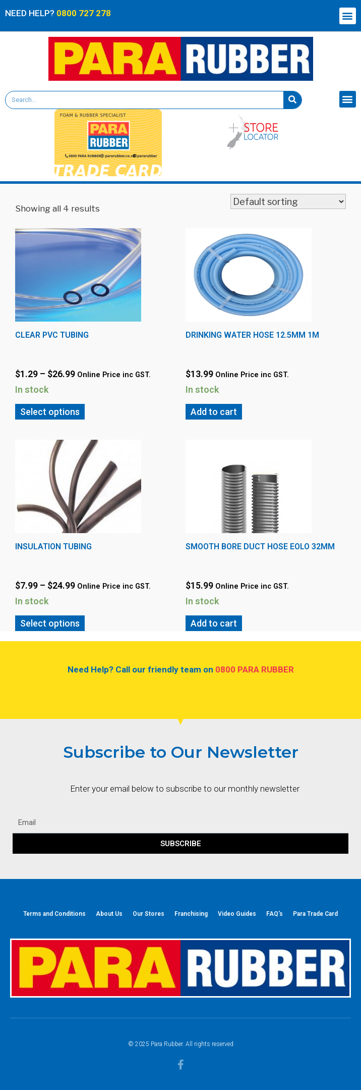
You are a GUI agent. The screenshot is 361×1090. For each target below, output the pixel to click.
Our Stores (148, 913)
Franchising (191, 913)
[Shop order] (288, 201)
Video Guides (237, 913)
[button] (347, 16)
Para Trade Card (315, 913)
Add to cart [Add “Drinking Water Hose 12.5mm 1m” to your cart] (214, 411)
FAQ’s (274, 913)
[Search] (292, 100)
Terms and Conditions (54, 913)
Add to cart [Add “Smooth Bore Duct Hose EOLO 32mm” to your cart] (214, 623)
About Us (109, 913)
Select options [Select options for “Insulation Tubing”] (50, 623)
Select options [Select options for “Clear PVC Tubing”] (50, 411)
